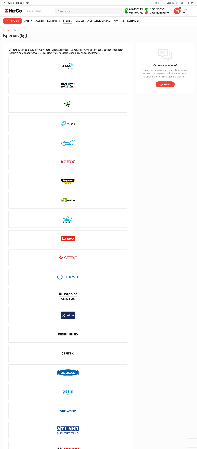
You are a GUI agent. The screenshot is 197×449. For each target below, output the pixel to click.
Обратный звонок (157, 12)
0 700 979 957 (136, 9)
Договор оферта (92, 415)
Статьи (80, 20)
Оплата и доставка (98, 20)
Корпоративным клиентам (35, 415)
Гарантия (118, 20)
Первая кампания (159, 434)
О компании (28, 411)
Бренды (67, 20)
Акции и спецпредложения (66, 411)
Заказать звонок (120, 420)
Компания (53, 20)
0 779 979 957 (156, 9)
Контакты (133, 20)
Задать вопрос (165, 84)
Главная (7, 30)
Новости (58, 419)
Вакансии (27, 419)
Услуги (39, 20)
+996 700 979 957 (122, 416)
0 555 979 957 (136, 13)
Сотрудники (28, 422)
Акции (28, 20)
